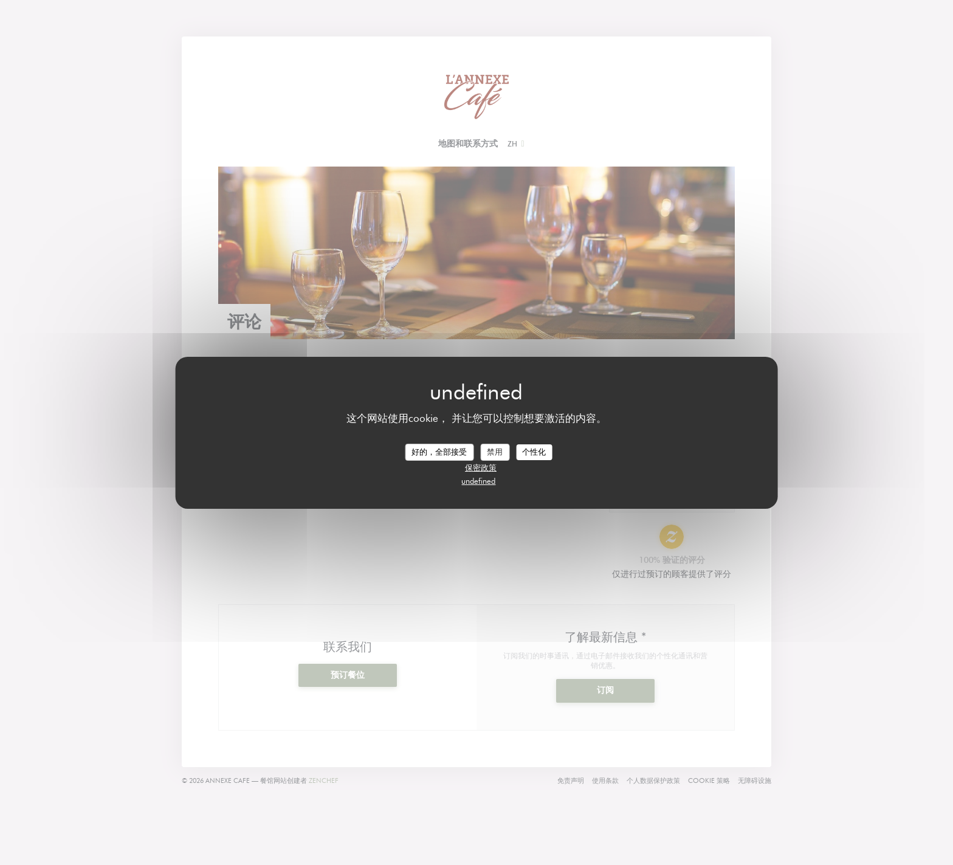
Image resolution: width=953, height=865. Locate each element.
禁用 (495, 452)
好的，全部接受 (439, 452)
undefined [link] (478, 481)
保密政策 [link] (481, 467)
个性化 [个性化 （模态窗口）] (534, 452)
